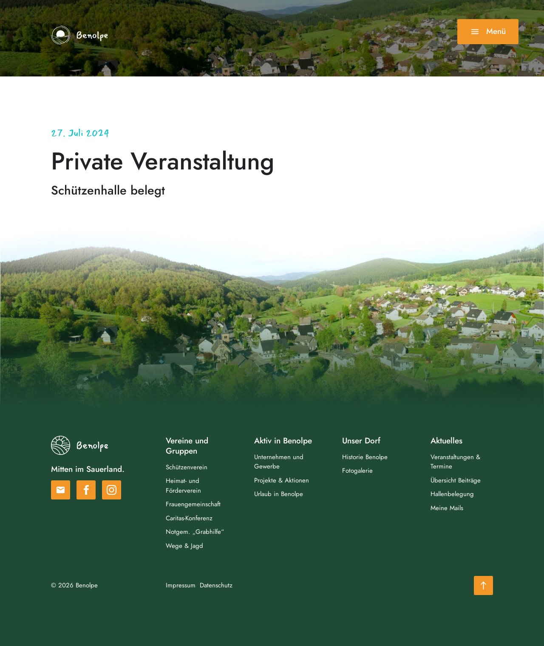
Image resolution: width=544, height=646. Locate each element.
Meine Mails (447, 509)
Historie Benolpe (365, 458)
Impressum (181, 586)
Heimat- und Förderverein (183, 486)
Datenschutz (216, 586)
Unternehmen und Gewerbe (278, 463)
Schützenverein (186, 468)
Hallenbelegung (452, 495)
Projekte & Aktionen (281, 481)
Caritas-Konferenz (189, 519)
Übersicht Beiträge (456, 481)
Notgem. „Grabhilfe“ (195, 533)
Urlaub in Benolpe (278, 495)
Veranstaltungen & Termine (455, 463)
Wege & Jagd (184, 546)
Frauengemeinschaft (193, 505)
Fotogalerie (357, 472)
